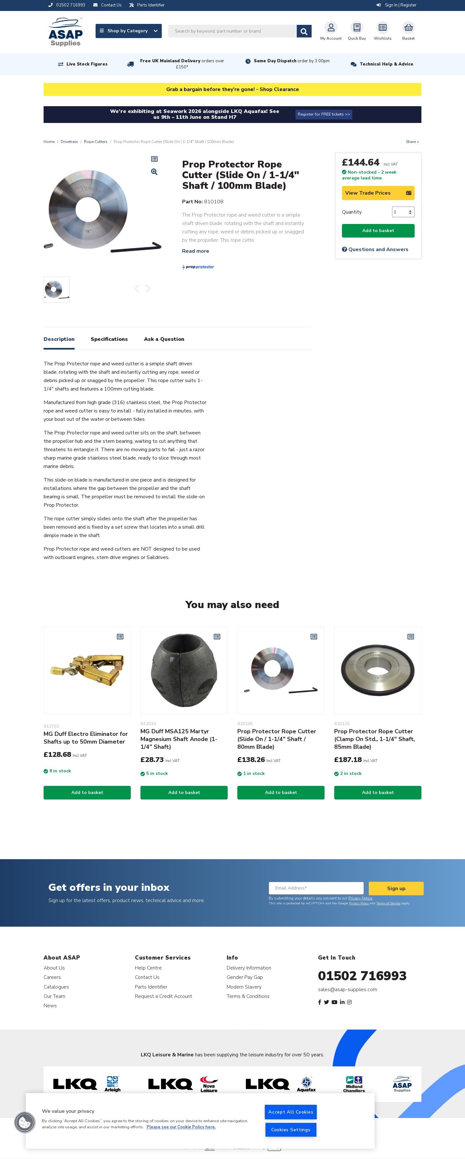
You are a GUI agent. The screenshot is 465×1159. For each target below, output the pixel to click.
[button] (25, 1122)
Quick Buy (357, 31)
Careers (52, 977)
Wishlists (383, 31)
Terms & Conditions (248, 996)
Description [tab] (59, 339)
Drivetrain (69, 141)
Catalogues (56, 986)
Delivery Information (249, 967)
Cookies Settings (291, 1129)
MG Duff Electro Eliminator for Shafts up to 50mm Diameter (86, 738)
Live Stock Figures (87, 64)
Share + (412, 141)
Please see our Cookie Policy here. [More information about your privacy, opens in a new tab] (181, 1127)
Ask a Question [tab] (164, 339)
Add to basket (378, 231)
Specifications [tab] (109, 339)
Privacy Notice (360, 898)
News (50, 1005)
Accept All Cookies (290, 1112)
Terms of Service (388, 903)
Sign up (396, 888)
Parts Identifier (151, 986)
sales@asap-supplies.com (347, 989)
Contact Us (147, 977)
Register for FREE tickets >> (324, 114)
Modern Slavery (244, 986)
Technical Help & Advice (386, 64)
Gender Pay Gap (245, 977)
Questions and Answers (375, 249)
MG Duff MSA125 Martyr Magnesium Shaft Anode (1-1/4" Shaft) (178, 739)
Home (49, 141)
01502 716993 (362, 976)
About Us (54, 967)
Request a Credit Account (163, 996)
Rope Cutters (96, 141)
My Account (331, 31)
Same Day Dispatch (292, 61)
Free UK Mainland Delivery (182, 64)
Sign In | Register (397, 5)
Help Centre (148, 967)
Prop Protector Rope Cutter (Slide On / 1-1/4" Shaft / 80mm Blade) (276, 739)
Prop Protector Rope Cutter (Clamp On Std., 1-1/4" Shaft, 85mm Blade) (374, 739)
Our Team (54, 996)
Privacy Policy (359, 903)
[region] (200, 1121)
